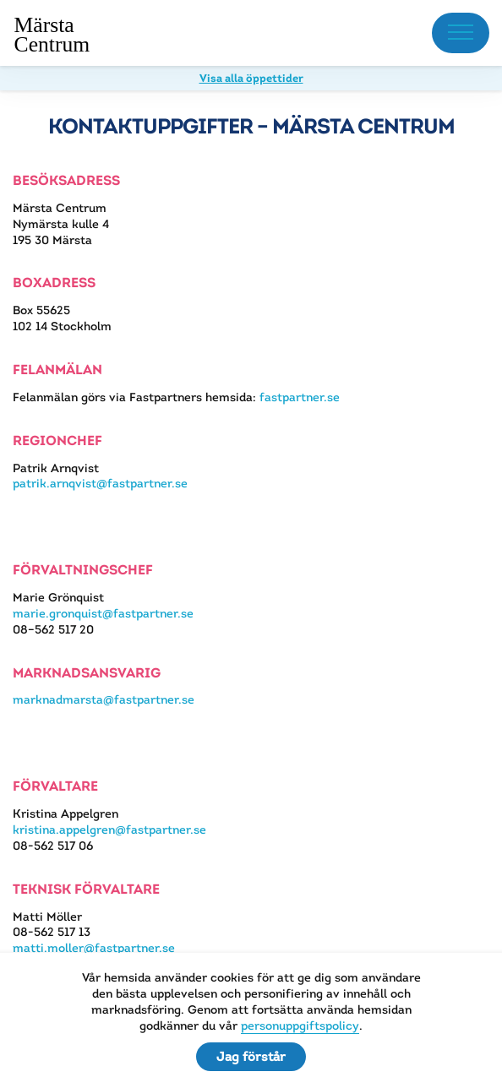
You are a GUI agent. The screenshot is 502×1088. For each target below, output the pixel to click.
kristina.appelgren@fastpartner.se (109, 829)
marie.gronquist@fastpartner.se (103, 613)
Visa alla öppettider (251, 78)
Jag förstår (251, 1056)
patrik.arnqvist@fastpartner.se (100, 483)
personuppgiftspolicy (300, 1025)
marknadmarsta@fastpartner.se (103, 699)
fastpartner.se (299, 397)
